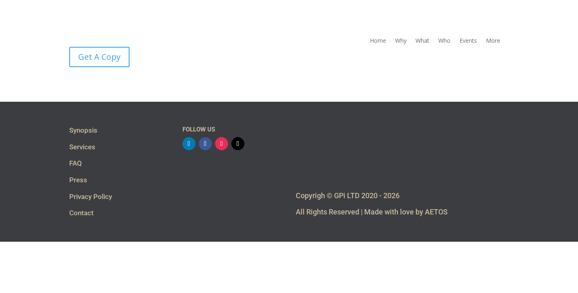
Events (468, 41)
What (422, 41)
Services (82, 147)
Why (401, 41)
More (493, 41)
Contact (81, 213)
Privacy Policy (90, 196)
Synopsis (83, 130)
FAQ (75, 163)
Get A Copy (99, 56)
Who (444, 41)
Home (378, 41)
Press (78, 180)
